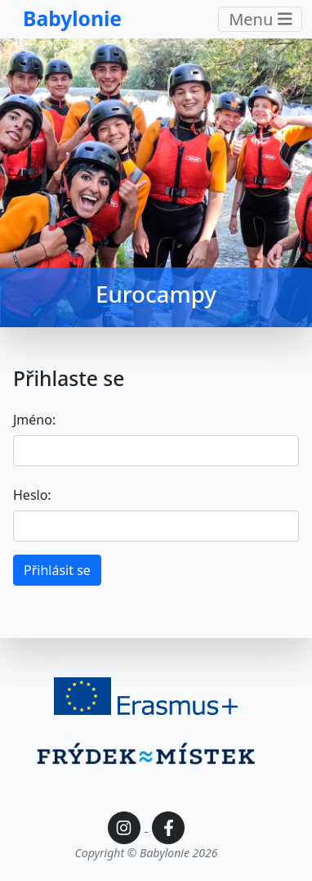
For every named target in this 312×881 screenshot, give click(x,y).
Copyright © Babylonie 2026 (146, 853)
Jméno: (34, 420)
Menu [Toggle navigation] (260, 19)
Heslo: (32, 495)
